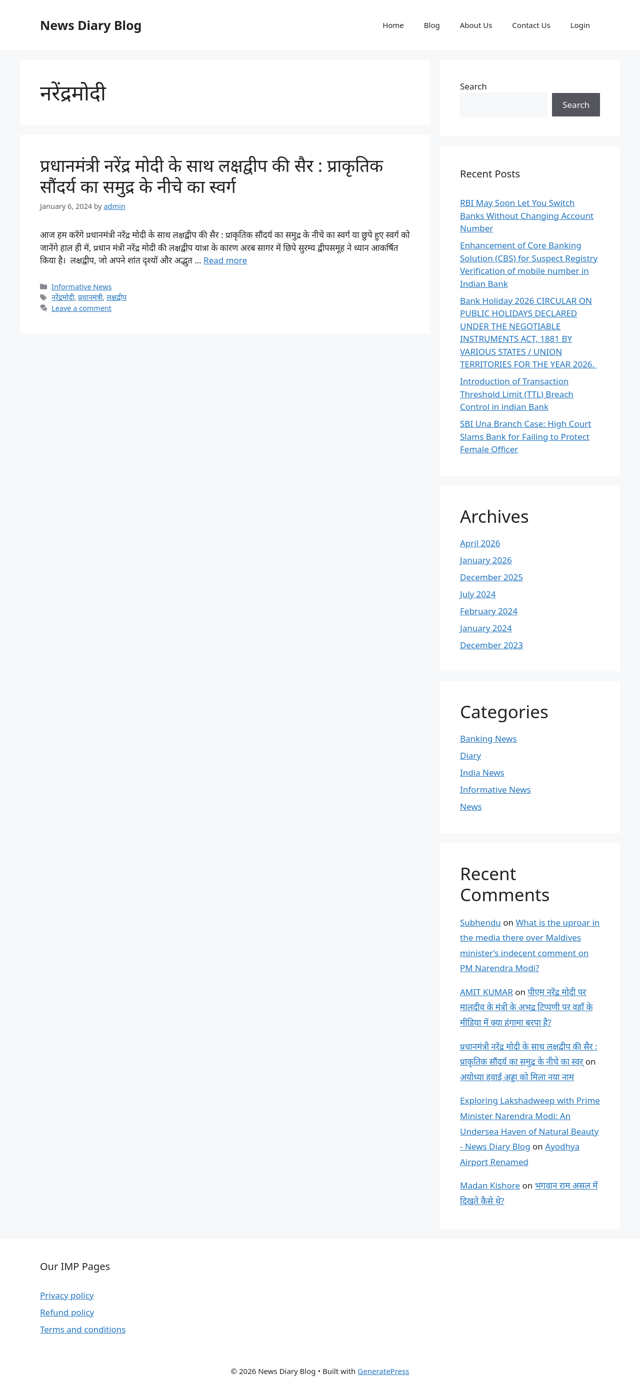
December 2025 (491, 577)
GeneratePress (383, 1371)
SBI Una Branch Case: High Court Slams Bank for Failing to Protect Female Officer (525, 436)
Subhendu (480, 922)
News (471, 806)
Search (473, 86)
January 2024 (486, 628)
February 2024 (489, 611)
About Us (476, 25)
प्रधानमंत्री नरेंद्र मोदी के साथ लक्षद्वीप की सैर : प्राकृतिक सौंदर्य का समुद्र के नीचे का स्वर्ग (211, 175)
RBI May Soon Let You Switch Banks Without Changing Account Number (527, 215)
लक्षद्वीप (116, 297)
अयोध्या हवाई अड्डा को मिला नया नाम (517, 1077)
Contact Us (531, 25)
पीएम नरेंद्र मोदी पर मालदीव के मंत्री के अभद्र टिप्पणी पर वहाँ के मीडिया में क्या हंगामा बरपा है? (526, 1007)
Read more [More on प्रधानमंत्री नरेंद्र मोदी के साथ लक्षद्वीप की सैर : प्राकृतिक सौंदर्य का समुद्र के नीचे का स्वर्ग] (225, 260)
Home (393, 25)
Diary (470, 755)
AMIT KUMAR (486, 992)
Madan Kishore (490, 1185)
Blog (432, 25)
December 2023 (491, 645)
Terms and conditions (83, 1329)
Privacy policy (67, 1295)
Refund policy (67, 1312)
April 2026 (480, 543)
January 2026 (486, 560)
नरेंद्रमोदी (63, 297)
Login (580, 25)
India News (482, 772)
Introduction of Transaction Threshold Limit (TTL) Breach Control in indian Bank (517, 393)
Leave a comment (82, 308)
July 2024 (478, 594)
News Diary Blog (91, 24)
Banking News (488, 738)
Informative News (82, 286)
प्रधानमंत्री (90, 297)
